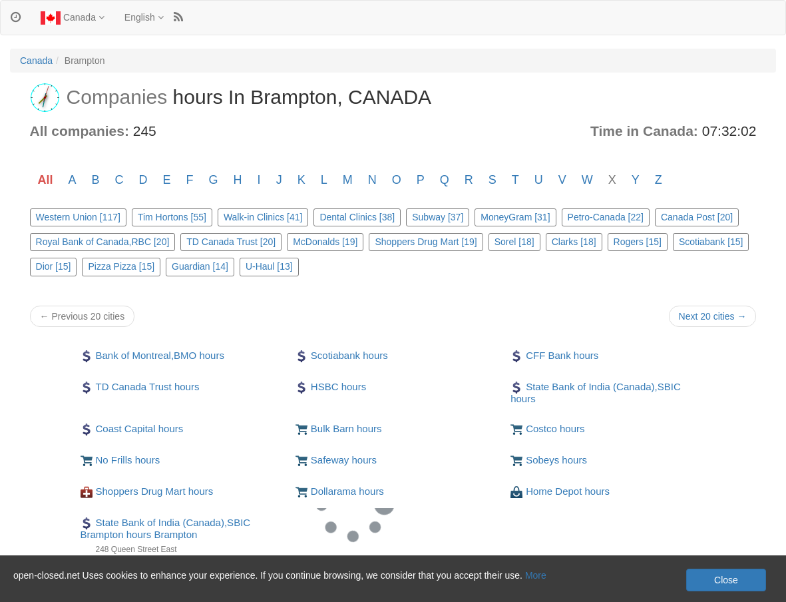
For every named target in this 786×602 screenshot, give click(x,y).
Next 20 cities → (713, 316)
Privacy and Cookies (52, 588)
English (144, 17)
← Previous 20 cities (82, 316)
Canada (72, 18)
